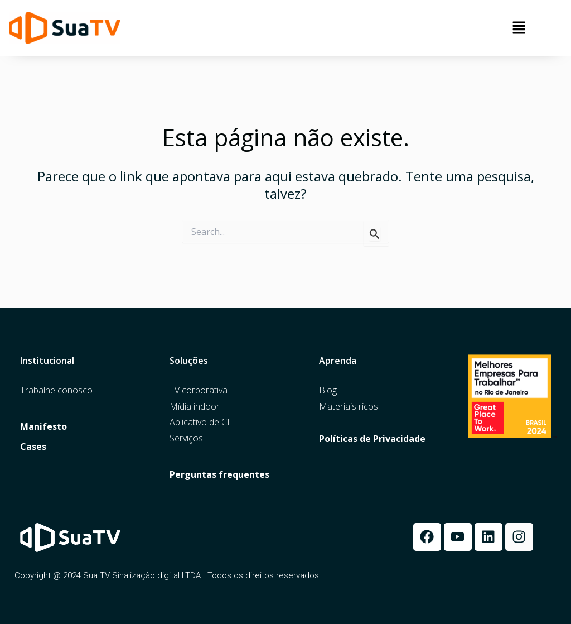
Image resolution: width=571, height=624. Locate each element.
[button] (519, 28)
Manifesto (43, 426)
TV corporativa (199, 390)
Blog (328, 390)
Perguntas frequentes (219, 474)
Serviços (186, 438)
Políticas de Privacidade (372, 439)
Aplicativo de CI (200, 422)
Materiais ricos (348, 406)
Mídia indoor (195, 406)
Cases (33, 446)
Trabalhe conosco (56, 390)
